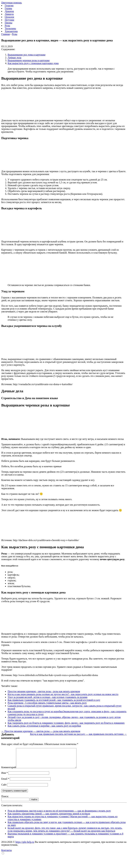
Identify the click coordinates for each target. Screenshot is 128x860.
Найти (34, 803)
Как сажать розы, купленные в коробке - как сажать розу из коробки (44, 725)
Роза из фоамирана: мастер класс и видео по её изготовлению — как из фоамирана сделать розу (59, 814)
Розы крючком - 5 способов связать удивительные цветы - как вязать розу (47, 702)
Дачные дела (14, 57)
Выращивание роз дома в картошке (27, 54)
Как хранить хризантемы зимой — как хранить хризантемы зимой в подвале (49, 817)
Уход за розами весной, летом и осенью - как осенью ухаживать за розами (47, 697)
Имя (4, 776)
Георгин (9, 5)
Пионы (8, 22)
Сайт (4, 788)
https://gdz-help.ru (24, 845)
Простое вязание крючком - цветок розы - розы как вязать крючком (44, 691)
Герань (8, 8)
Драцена (9, 11)
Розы (7, 25)
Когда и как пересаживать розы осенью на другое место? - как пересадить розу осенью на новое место (63, 694)
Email (5, 782)
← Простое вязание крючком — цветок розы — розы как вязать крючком (40, 731)
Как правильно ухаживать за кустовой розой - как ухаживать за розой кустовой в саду (54, 700)
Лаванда (9, 14)
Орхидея (9, 17)
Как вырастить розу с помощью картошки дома (33, 63)
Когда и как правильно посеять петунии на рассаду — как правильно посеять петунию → (78, 734)
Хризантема (11, 31)
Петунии (9, 19)
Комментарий (8, 771)
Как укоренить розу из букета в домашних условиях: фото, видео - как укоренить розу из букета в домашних (66, 723)
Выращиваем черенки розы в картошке (29, 60)
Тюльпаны (10, 28)
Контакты (6, 854)
